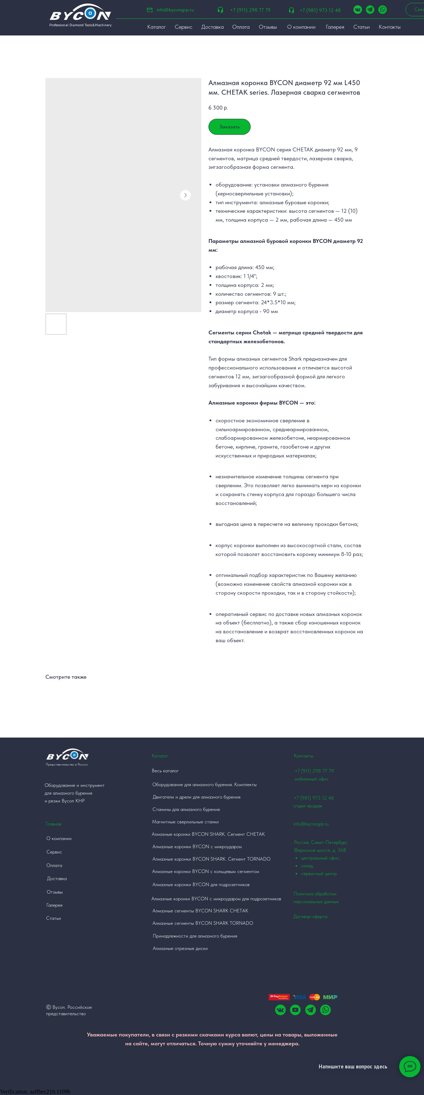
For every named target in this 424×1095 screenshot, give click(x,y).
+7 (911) (303, 771)
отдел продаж (308, 805)
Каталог (160, 755)
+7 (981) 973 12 (310, 798)
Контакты (303, 755)
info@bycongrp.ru (175, 9)
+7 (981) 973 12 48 (320, 10)
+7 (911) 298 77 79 (250, 10)
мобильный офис (312, 779)
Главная (53, 824)
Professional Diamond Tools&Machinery (80, 25)
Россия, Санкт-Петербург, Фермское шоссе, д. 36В (326, 858)
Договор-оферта (310, 916)
